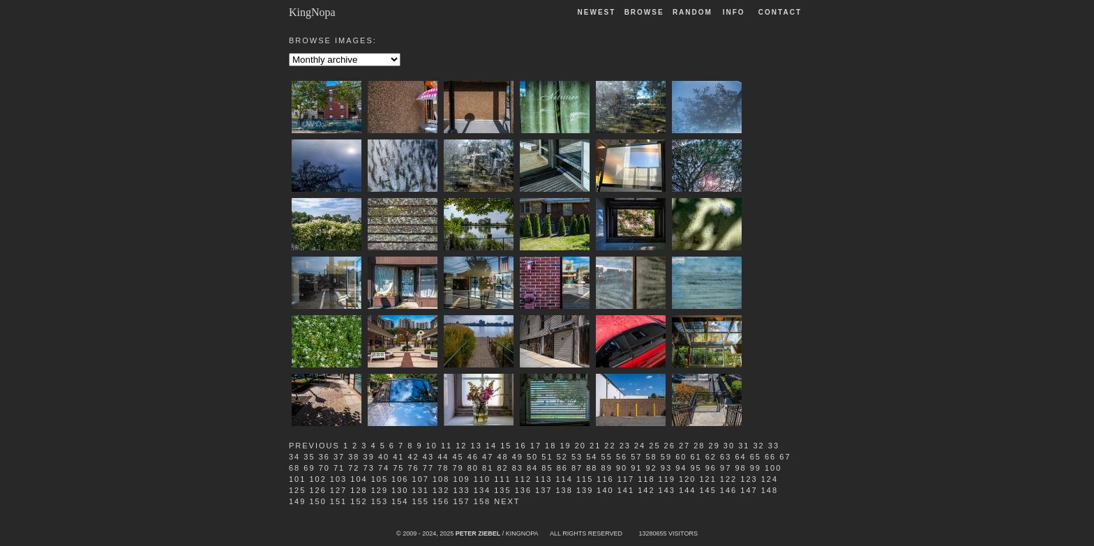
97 (725, 468)
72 (353, 468)
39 (369, 457)
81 (487, 468)
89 (607, 468)
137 (543, 490)
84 (532, 468)
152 (358, 501)
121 (707, 479)
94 (681, 468)
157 (461, 501)
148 (769, 490)
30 (729, 445)
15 (505, 445)
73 (369, 468)
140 (605, 490)
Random (694, 12)
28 (699, 445)
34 (294, 457)
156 (441, 501)
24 (639, 445)
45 (457, 457)
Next (507, 501)
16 (520, 445)
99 (755, 468)
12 (461, 445)
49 (517, 457)
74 (383, 468)
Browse (644, 12)
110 (482, 479)
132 (441, 490)
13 (476, 445)
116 (605, 479)
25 (654, 445)
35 (309, 457)
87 (577, 468)
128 (358, 490)
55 (607, 457)
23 (625, 445)
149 (297, 501)
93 (666, 468)
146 (728, 490)
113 (543, 479)
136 (523, 490)
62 (711, 457)
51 (547, 457)
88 (591, 468)
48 (502, 457)
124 (769, 479)
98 (740, 468)
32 (758, 445)
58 (651, 457)
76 (413, 468)
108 (441, 479)
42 (413, 457)
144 (687, 490)
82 (502, 468)
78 (443, 468)
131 (420, 490)
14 (491, 445)
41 (398, 457)
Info (734, 12)
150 (317, 501)
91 (636, 468)
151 (338, 501)
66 (770, 457)
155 (420, 501)
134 (482, 490)
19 (565, 445)
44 (443, 457)
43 (428, 457)
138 (563, 490)
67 (784, 457)
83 (517, 468)
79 (457, 468)
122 (728, 479)
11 (446, 445)
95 (695, 468)
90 (621, 468)
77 (428, 468)
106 (399, 479)
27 (684, 445)
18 (550, 445)
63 (725, 457)
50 (532, 457)
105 (379, 479)
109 (461, 479)
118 (646, 479)
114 (563, 479)
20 (580, 445)
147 (748, 490)
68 (294, 468)
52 (562, 457)
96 (711, 468)
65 (755, 457)
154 (399, 501)
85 (547, 468)
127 (338, 490)
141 (625, 490)
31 (743, 445)
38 (353, 457)
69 (309, 468)
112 (523, 479)
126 (317, 490)
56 (621, 457)
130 (399, 490)
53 (577, 457)
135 (502, 490)
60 (681, 457)
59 (666, 457)
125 (297, 490)
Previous (314, 445)
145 (707, 490)
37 (339, 457)
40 (383, 457)
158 (482, 501)
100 (773, 468)
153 (379, 501)
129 (379, 490)
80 (473, 468)
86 (562, 468)
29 (714, 445)
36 (324, 457)
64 (740, 457)
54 (591, 457)
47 (487, 457)
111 (502, 479)
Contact (780, 12)
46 (473, 457)
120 (687, 479)
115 (584, 479)
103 (338, 479)
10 (431, 445)
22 (609, 445)
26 (669, 445)
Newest (597, 12)
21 (595, 445)
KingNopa (312, 12)
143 (667, 490)
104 (358, 479)
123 (748, 479)
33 (773, 445)
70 (324, 468)
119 (667, 479)
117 (625, 479)
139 (584, 490)
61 (695, 457)
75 (398, 468)
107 (420, 479)
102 (317, 479)
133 (461, 490)
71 (339, 468)
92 (651, 468)
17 (535, 445)
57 (636, 457)
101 (297, 479)
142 (646, 490)
